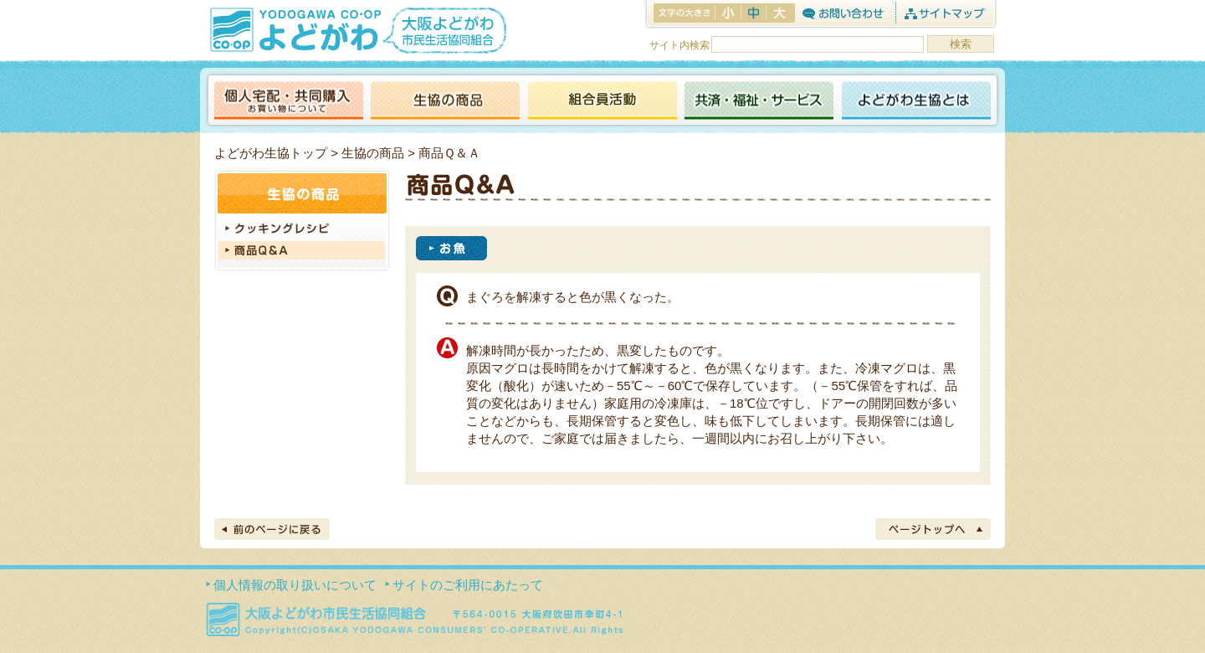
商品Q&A (302, 249)
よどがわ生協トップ (270, 153)
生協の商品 (445, 102)
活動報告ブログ (601, 102)
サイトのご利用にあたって (467, 585)
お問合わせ (843, 13)
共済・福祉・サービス (759, 102)
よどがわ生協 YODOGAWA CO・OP (294, 29)
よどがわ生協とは (916, 102)
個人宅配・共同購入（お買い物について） (288, 102)
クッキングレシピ (302, 229)
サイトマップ (944, 13)
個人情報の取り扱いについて (295, 585)
